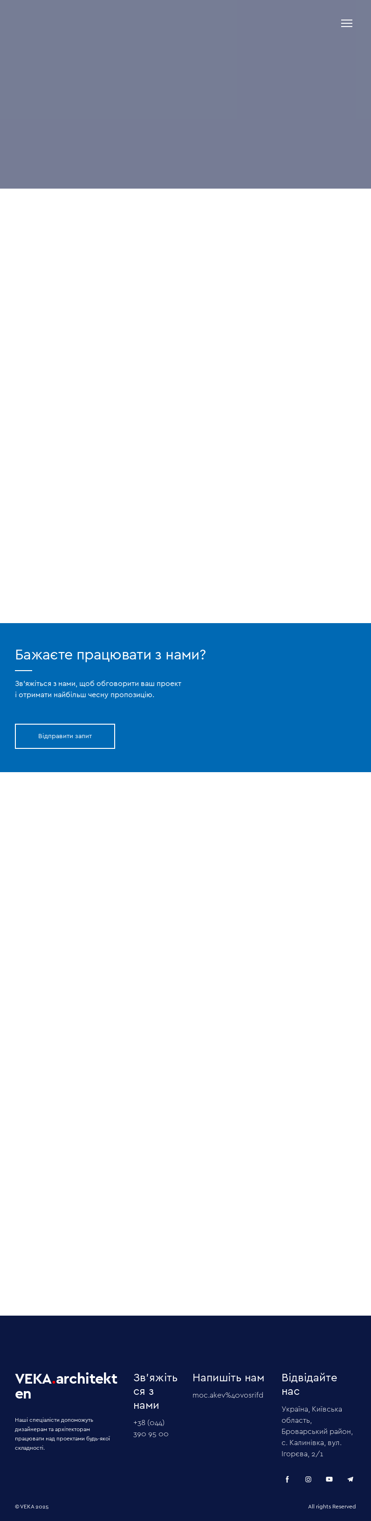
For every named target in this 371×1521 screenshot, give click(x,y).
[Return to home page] (104, 23)
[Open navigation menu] (346, 23)
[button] (65, 736)
